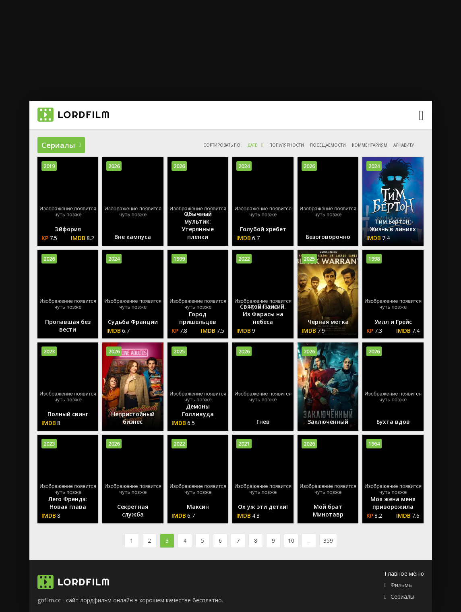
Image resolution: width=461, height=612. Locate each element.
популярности (286, 145)
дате (252, 145)
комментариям (369, 145)
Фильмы (402, 585)
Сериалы (402, 596)
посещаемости (328, 145)
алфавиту (403, 145)
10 (291, 540)
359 (328, 540)
